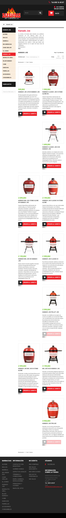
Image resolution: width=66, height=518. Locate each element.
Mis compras (33, 464)
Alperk (5, 34)
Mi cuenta (33, 461)
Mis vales (32, 479)
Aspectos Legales (19, 472)
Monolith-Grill (8, 57)
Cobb (4, 64)
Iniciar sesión (59, 9)
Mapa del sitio (18, 488)
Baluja (5, 37)
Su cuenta (60, 7)
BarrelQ (5, 41)
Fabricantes (7, 84)
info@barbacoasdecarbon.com (53, 486)
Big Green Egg (7, 44)
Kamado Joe (6, 54)
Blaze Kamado (7, 61)
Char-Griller (7, 47)
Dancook (6, 67)
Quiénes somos (18, 469)
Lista (63, 57)
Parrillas (6, 71)
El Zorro (6, 51)
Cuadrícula (58, 57)
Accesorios (6, 74)
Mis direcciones (34, 472)
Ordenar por (21, 57)
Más (19, 48)
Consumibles (7, 77)
